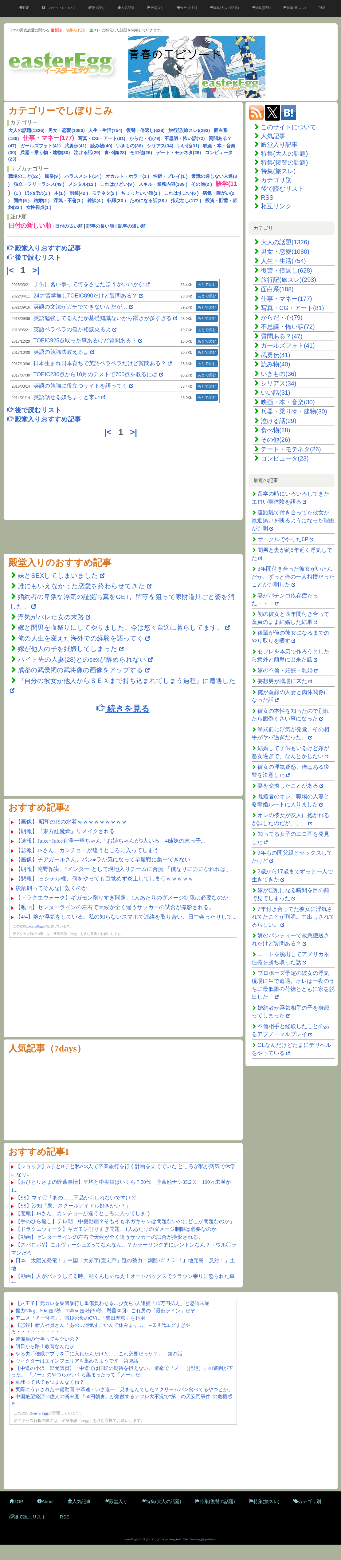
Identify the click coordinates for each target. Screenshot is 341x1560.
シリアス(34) (160, 145)
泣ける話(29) (87, 152)
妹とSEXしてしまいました (58, 575)
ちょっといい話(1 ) (140, 193)
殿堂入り (155, 8)
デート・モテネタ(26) (178, 152)
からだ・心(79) (145, 138)
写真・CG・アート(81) (101, 138)
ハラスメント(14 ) (83, 176)
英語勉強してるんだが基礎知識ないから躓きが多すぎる (102, 318)
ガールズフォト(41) (40, 145)
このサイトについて (59, 8)
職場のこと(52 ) (24, 176)
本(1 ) (60, 193)
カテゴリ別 (187, 8)
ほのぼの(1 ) (37, 193)
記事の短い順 (132, 226)
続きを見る (122, 708)
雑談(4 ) (95, 200)
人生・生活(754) (105, 130)
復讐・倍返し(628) (145, 130)
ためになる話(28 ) (148, 200)
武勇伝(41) (76, 145)
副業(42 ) (78, 193)
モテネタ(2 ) (104, 193)
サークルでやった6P (282, 539)
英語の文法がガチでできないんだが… (80, 307)
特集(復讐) (261, 8)
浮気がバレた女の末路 (51, 616)
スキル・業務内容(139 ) (163, 184)
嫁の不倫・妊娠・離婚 (285, 670)
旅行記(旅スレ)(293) (189, 130)
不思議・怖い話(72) (184, 138)
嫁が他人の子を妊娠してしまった (67, 648)
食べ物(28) (115, 152)
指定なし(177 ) (186, 200)
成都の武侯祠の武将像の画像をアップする (80, 669)
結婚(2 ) (41, 200)
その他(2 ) (201, 184)
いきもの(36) (129, 145)
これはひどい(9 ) (117, 184)
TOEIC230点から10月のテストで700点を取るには (95, 374)
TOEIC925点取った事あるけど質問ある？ (85, 340)
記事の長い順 (100, 226)
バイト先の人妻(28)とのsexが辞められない (82, 659)
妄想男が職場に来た (282, 681)
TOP (24, 8)
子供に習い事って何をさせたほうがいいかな (88, 284)
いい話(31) (188, 145)
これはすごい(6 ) (181, 193)
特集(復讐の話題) (284, 162)
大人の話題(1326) (26, 130)
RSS (321, 8)
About (45, 1501)
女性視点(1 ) (39, 207)
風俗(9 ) (53, 176)
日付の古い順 (69, 226)
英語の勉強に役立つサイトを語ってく (80, 386)
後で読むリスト (282, 188)
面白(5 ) (22, 200)
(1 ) (17, 193)
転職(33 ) (116, 200)
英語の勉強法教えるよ (61, 352)
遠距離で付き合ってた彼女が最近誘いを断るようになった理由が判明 (293, 520)
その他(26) (141, 152)
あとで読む (207, 284)
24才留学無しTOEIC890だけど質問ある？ (85, 296)
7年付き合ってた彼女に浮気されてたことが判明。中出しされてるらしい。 (293, 917)
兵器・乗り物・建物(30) (45, 152)
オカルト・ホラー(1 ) (127, 176)
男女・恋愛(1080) (66, 130)
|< (11, 270)
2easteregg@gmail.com (203, 1539)
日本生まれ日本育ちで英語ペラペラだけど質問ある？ (99, 363)
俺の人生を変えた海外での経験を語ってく (80, 638)
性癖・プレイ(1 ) (170, 176)
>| (37, 270)
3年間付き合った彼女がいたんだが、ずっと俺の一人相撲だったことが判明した (293, 577)
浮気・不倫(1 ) (68, 200)
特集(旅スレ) (294, 8)
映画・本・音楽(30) (288, 402)
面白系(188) (277, 289)
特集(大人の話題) (224, 8)
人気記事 (126, 8)
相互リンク (276, 206)
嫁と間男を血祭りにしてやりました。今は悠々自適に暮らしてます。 (121, 627)
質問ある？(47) (282, 336)
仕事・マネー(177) (286, 298)
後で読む (96, 8)
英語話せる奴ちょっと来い (66, 397)
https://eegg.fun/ (172, 1539)
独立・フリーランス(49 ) (39, 184)
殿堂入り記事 (279, 144)
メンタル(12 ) (82, 184)
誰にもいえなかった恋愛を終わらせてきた (81, 585)
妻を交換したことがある (287, 786)
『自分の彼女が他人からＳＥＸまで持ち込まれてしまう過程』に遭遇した (127, 680)
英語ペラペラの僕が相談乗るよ (72, 329)
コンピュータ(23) (285, 458)
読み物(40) (101, 145)
